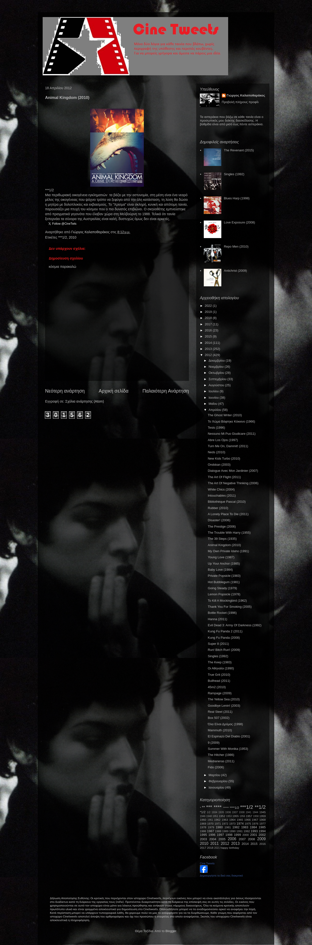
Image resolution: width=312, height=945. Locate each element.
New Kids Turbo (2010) (224, 458)
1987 (210, 831)
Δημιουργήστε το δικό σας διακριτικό (221, 875)
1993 (254, 831)
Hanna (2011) (217, 619)
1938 (241, 812)
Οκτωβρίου (217, 373)
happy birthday (230, 847)
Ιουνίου (214, 397)
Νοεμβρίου (217, 366)
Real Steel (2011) (220, 712)
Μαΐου (213, 403)
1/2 (208, 812)
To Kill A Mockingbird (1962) (227, 600)
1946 (202, 816)
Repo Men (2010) (236, 246)
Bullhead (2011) (219, 681)
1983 (244, 827)
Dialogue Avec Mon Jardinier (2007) (233, 470)
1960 (203, 819)
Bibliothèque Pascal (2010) (226, 501)
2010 (72, 237)
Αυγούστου (217, 385)
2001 (253, 835)
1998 (229, 835)
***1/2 (62, 237)
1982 (236, 827)
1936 (228, 812)
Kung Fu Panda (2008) (224, 637)
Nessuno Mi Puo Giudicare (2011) (231, 433)
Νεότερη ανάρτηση (65, 391)
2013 (209, 349)
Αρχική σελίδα (113, 391)
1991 (239, 831)
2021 (217, 848)
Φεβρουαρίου (218, 781)
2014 (209, 343)
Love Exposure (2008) (239, 222)
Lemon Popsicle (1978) (224, 594)
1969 (203, 823)
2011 (214, 843)
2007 (242, 839)
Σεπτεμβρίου (218, 379)
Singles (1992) (234, 174)
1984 (253, 827)
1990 (232, 831)
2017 (209, 324)
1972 (225, 823)
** (203, 807)
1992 (247, 831)
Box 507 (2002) (218, 718)
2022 (209, 306)
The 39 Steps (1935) (222, 538)
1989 (225, 831)
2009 (261, 839)
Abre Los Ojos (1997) (223, 440)
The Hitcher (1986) (221, 755)
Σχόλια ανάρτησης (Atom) (84, 401)
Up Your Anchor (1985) (224, 563)
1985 (262, 827)
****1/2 (234, 808)
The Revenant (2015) (239, 150)
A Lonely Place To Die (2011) (228, 514)
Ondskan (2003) (219, 464)
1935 (221, 812)
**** (218, 807)
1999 (237, 835)
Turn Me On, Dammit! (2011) (228, 446)
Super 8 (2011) (218, 644)
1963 (225, 819)
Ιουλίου (214, 391)
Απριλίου (215, 410)
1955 (235, 816)
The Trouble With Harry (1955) (229, 532)
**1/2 (260, 807)
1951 (215, 816)
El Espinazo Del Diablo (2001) (229, 736)
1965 (240, 819)
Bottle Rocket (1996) (222, 613)
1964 (232, 819)
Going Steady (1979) (222, 588)
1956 (242, 816)
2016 (209, 330)
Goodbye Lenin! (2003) (224, 705)
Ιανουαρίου (217, 787)
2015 (209, 336)
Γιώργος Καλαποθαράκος (90, 232)
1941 (248, 812)
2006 (232, 839)
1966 (247, 819)
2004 (212, 839)
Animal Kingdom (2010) (224, 545)
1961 (210, 820)
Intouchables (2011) (222, 495)
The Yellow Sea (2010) (224, 699)
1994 (262, 831)
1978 (203, 827)
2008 (251, 839)
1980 (219, 827)
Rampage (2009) (220, 693)
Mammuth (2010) (220, 730)
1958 (256, 816)
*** (209, 807)
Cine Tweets (207, 863)
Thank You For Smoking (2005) (230, 606)
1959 (262, 816)
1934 (214, 812)
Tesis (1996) (216, 427)
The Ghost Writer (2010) (225, 415)
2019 (209, 312)
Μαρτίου (215, 775)
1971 (217, 823)
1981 (227, 827)
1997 (220, 835)
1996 (211, 835)
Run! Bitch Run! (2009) (224, 650)
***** (226, 807)
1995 (203, 835)
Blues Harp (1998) (237, 198)
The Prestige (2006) (222, 526)
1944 (255, 812)
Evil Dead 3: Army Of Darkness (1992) (234, 625)
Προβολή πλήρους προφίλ (240, 102)
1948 (209, 816)
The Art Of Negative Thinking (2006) (233, 483)
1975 (248, 823)
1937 (235, 812)
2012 (209, 355)
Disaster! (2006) (219, 520)
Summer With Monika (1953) (228, 749)
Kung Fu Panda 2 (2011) (225, 631)
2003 (203, 839)
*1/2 (202, 812)
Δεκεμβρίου (217, 360)
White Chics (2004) (221, 489)
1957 (249, 816)
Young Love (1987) (221, 557)
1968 (262, 819)
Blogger (171, 931)
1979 (211, 827)
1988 (218, 831)
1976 (255, 823)
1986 (203, 831)
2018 (209, 318)
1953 (229, 816)
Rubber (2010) (218, 508)
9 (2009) (213, 742)
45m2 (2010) (217, 687)
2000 (246, 834)
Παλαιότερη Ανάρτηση (166, 391)
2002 (262, 835)
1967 (255, 819)
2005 (221, 839)
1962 (217, 819)
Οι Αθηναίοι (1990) (221, 668)
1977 (262, 823)
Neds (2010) (216, 452)
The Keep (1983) (220, 662)
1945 (262, 812)
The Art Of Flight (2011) (224, 477)
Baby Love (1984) (220, 569)
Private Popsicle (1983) (224, 576)
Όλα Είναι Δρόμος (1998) (225, 724)
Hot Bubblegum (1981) (224, 582)
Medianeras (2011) (221, 761)
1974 (240, 823)
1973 (232, 823)
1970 (210, 823)
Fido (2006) (216, 767)
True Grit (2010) (219, 674)
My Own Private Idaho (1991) (228, 551)
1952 (222, 816)
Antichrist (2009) (235, 270)
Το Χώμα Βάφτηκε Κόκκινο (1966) (231, 421)
